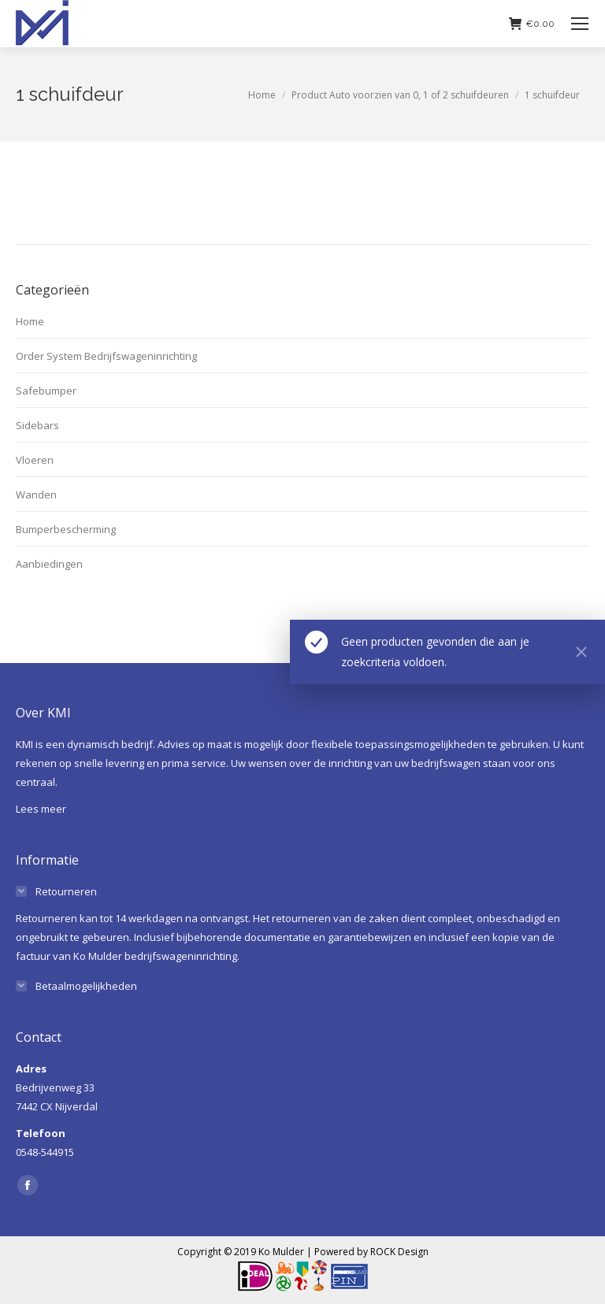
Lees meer (41, 809)
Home (30, 321)
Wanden (36, 494)
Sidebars (37, 425)
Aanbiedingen (49, 564)
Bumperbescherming (66, 529)
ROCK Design (399, 1251)
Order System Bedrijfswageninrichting (106, 356)
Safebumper (46, 390)
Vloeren (35, 460)
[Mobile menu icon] (579, 23)
